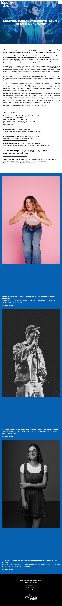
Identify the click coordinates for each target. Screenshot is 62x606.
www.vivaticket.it (8, 124)
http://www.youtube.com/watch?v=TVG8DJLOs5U (34, 105)
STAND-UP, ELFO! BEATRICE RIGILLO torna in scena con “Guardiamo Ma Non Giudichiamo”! (28, 297)
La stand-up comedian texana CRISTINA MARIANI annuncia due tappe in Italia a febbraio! (30, 561)
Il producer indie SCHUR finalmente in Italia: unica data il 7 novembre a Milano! (30, 429)
